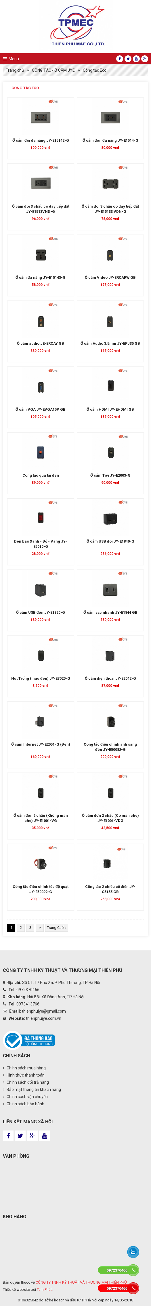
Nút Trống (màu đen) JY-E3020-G (40, 678)
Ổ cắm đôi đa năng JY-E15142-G (40, 140)
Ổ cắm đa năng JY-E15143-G (41, 277)
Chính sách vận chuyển (25, 1096)
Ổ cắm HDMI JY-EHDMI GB (110, 409)
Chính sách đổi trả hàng (26, 1082)
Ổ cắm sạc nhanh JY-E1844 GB (110, 612)
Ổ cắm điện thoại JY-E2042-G (110, 678)
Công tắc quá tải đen (40, 475)
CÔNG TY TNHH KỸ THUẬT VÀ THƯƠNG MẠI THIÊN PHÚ (81, 1282)
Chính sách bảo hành (23, 1104)
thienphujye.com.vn (43, 1018)
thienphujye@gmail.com (44, 1011)
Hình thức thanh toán (24, 1075)
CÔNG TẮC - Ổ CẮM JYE (53, 70)
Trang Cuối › (56, 927)
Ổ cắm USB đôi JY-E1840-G (110, 541)
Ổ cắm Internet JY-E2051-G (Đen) (40, 744)
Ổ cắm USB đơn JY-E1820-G (40, 612)
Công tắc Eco (94, 70)
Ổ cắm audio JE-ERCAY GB (40, 343)
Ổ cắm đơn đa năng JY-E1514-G (110, 140)
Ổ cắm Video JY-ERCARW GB (110, 277)
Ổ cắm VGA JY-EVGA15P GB (41, 409)
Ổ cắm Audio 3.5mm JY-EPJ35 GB (110, 343)
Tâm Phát (44, 1289)
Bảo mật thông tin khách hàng (32, 1089)
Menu (14, 58)
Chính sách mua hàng (24, 1068)
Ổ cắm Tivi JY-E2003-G (110, 475)
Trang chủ (15, 70)
